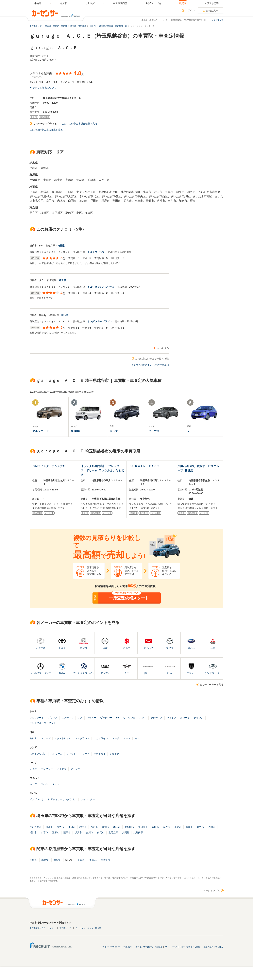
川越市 (49, 827)
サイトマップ (217, 20)
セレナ (33, 738)
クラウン (198, 717)
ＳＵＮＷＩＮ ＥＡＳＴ (144, 466)
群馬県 (57, 860)
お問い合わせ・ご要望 (190, 947)
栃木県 (45, 860)
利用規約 (127, 947)
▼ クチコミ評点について (43, 87)
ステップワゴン (38, 753)
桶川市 (33, 832)
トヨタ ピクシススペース (100, 286)
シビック (114, 753)
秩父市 (83, 827)
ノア (80, 717)
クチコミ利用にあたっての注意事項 (150, 365)
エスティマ (68, 717)
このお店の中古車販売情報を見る (79, 123)
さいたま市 (36, 827)
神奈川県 (106, 860)
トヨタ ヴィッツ (96, 252)
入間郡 (125, 832)
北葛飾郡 (138, 832)
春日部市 (143, 827)
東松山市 (129, 827)
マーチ (115, 738)
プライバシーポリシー (110, 947)
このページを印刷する (45, 123)
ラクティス (156, 717)
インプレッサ (37, 799)
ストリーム (56, 753)
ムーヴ (33, 784)
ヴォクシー (106, 717)
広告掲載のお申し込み (213, 947)
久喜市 (44, 832)
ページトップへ (211, 890)
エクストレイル (63, 738)
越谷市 (200, 827)
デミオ (33, 769)
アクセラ (61, 769)
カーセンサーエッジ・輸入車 (88, 928)
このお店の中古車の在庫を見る (46, 129)
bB (117, 717)
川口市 (71, 827)
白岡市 (100, 832)
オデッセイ (100, 753)
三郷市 (55, 832)
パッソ (142, 717)
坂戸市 (78, 832)
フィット (71, 753)
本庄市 (116, 827)
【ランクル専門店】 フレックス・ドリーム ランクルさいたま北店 (102, 470)
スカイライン (101, 738)
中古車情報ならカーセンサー (42, 928)
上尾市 (177, 827)
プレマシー (47, 769)
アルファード (37, 717)
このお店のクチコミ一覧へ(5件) (152, 358)
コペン (44, 784)
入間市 (211, 827)
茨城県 (33, 860)
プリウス (53, 717)
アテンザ (75, 769)
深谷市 (166, 827)
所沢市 (94, 827)
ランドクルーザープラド (43, 723)
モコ (137, 738)
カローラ (185, 717)
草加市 (189, 827)
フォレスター (88, 799)
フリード (85, 753)
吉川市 (89, 832)
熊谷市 (60, 827)
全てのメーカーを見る (211, 684)
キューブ (45, 738)
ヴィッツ (171, 717)
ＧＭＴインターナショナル (48, 466)
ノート (126, 738)
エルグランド (82, 738)
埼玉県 (61, 245)
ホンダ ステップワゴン (99, 321)
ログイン (190, 10)
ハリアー (91, 717)
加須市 (105, 827)
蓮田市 (67, 832)
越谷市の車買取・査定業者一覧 (113, 26)
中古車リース (65, 928)
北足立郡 (113, 832)
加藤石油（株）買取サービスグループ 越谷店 (198, 468)
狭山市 (155, 827)
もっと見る (163, 348)
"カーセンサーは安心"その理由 (148, 947)
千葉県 (80, 860)
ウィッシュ (129, 717)
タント (55, 784)
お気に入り (212, 10)
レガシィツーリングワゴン (62, 799)
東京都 (92, 860)
